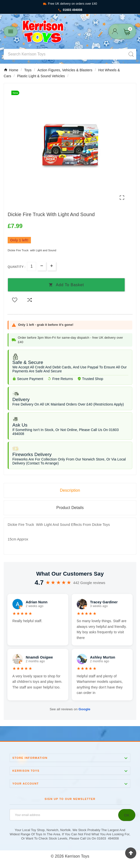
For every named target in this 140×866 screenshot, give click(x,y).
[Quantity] (31, 266)
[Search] (65, 54)
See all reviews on (70, 709)
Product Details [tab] (70, 508)
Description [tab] (70, 490)
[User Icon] (115, 31)
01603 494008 (70, 10)
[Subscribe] (126, 815)
